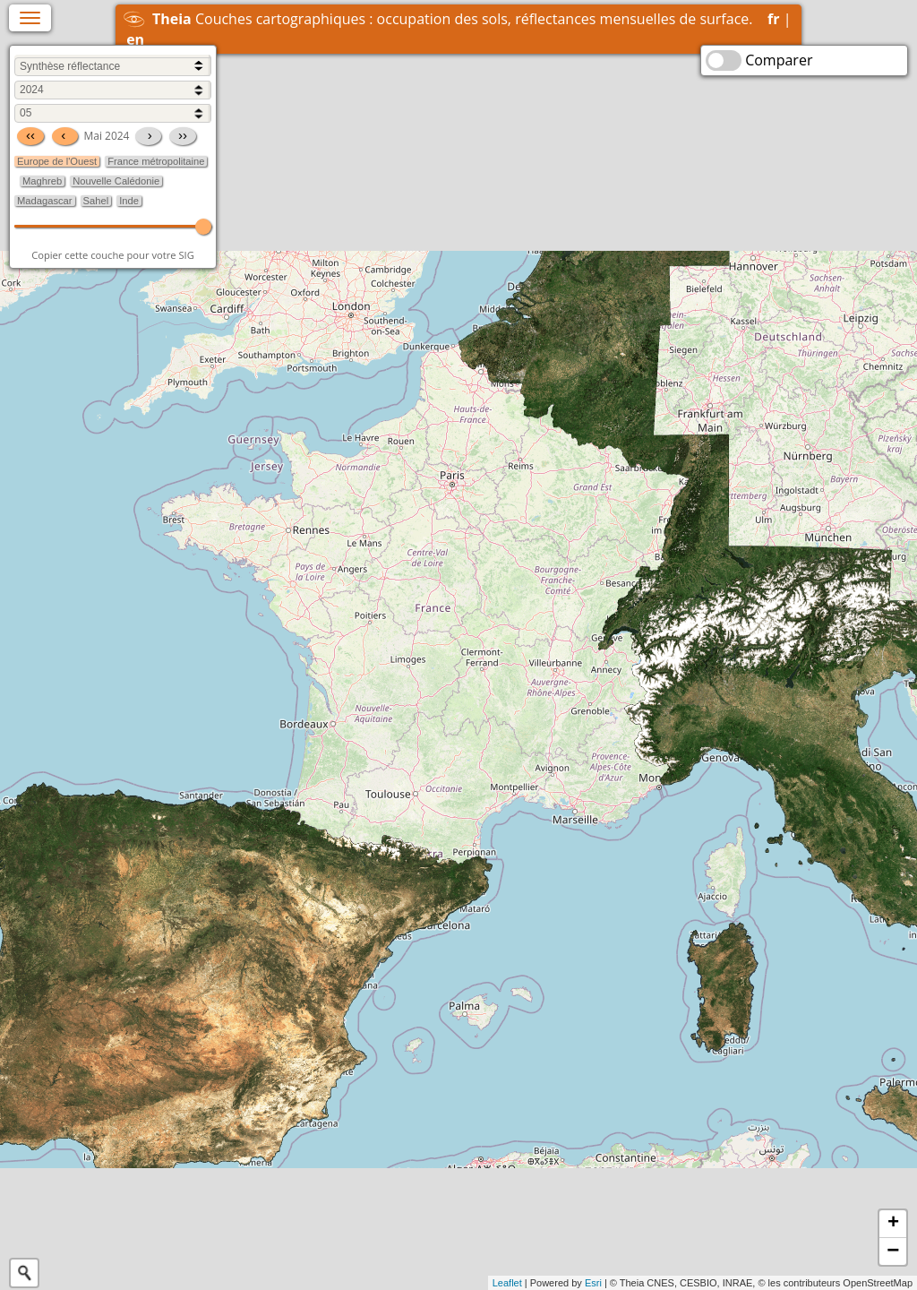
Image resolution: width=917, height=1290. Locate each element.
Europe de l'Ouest (57, 161)
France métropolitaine (155, 161)
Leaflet (507, 1282)
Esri (593, 1282)
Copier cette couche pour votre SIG (112, 255)
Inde (129, 200)
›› (182, 134)
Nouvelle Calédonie (116, 181)
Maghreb (42, 181)
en (135, 39)
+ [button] (893, 1223)
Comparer (778, 60)
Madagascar (45, 200)
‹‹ (30, 134)
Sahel (96, 200)
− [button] (893, 1251)
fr (773, 19)
